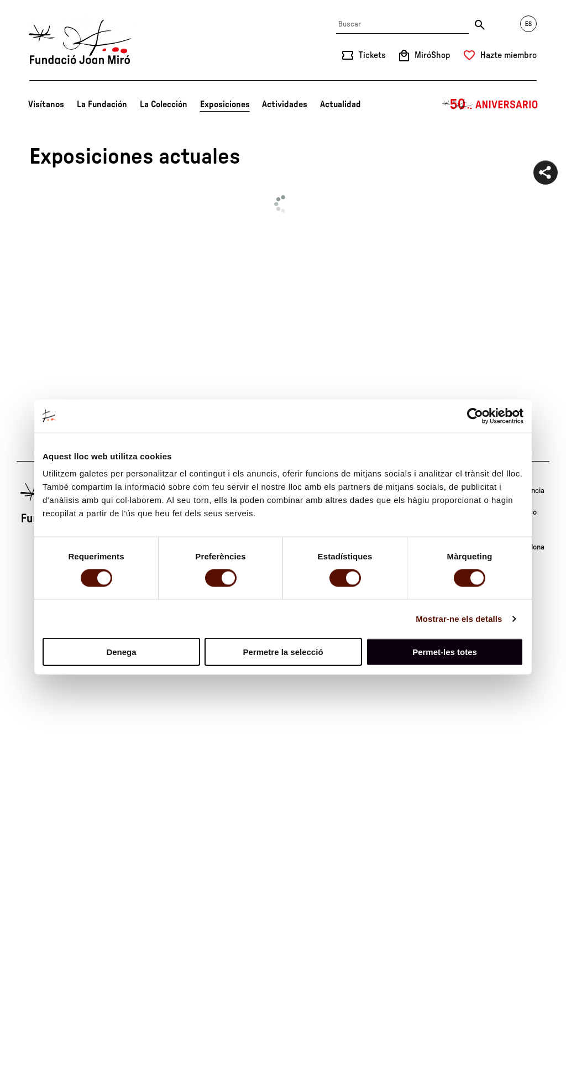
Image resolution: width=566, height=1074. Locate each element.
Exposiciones (225, 104)
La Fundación (102, 104)
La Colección (163, 104)
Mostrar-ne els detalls (459, 618)
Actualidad (340, 104)
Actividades (284, 104)
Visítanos (46, 104)
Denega (121, 652)
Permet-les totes (444, 652)
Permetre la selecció (283, 652)
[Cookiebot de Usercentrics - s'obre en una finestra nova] (475, 415)
